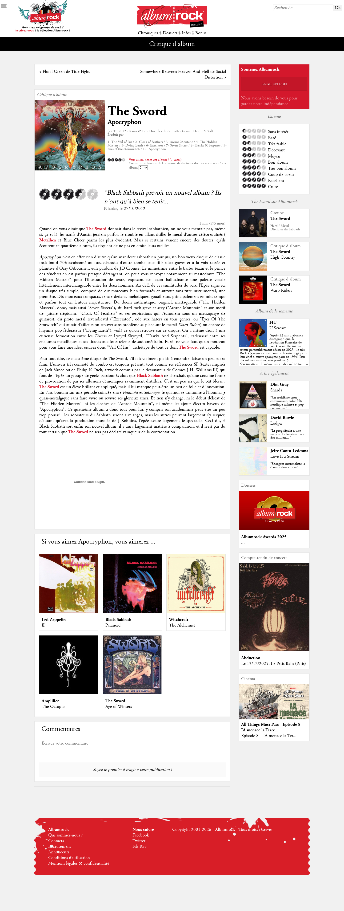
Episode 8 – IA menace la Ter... (268, 736)
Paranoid (113, 625)
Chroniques (148, 33)
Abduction (250, 658)
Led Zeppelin (54, 619)
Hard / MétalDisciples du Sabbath (285, 228)
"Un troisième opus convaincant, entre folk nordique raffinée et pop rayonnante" (287, 403)
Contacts (56, 841)
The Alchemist (182, 625)
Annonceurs (58, 852)
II (43, 625)
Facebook (140, 835)
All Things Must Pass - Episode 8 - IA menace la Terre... (272, 727)
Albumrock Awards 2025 (264, 537)
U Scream (278, 328)
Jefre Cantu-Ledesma (289, 451)
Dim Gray (279, 384)
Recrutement (59, 846)
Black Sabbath (118, 619)
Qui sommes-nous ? (65, 835)
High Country (282, 257)
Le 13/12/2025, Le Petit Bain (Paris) (273, 663)
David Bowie (282, 417)
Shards (276, 390)
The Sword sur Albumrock (274, 202)
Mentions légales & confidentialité (78, 863)
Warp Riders (281, 290)
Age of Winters (118, 707)
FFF (272, 322)
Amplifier (50, 701)
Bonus (200, 33)
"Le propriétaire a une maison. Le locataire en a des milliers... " (287, 434)
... (243, 542)
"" (274, 353)
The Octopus (53, 707)
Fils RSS (139, 846)
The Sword (137, 111)
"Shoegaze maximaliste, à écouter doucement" (287, 465)
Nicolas (110, 209)
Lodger (276, 423)
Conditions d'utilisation (69, 858)
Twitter (138, 841)
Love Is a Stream (284, 456)
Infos (186, 33)
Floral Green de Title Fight (66, 72)
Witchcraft (178, 619)
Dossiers (170, 33)
